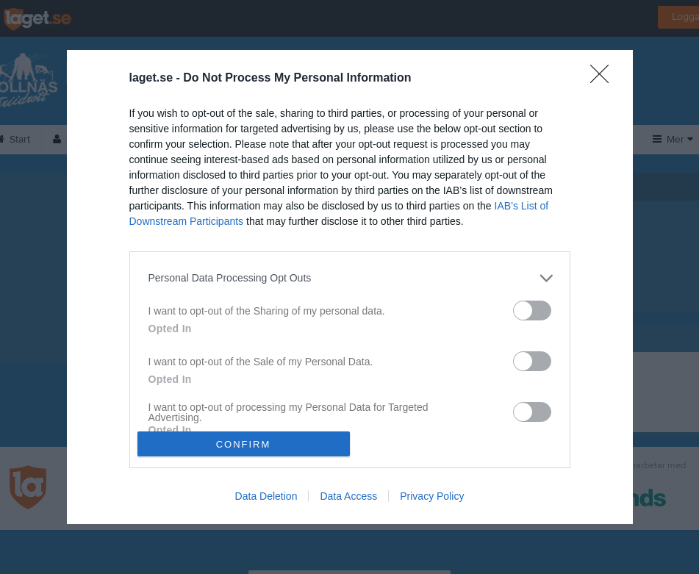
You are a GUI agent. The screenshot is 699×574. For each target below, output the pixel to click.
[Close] (604, 79)
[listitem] (349, 278)
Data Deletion (266, 496)
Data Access (348, 496)
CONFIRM (243, 444)
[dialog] (350, 287)
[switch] (532, 310)
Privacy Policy (432, 496)
